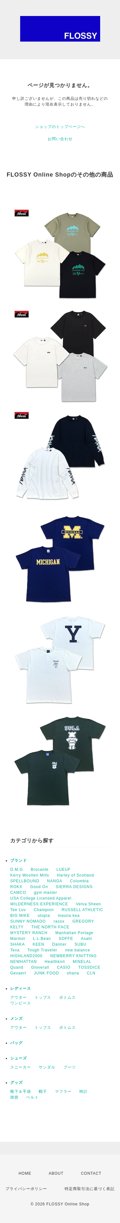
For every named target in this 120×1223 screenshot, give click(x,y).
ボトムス (67, 997)
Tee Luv (18, 910)
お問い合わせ (60, 139)
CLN (91, 973)
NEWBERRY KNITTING (73, 956)
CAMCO (18, 892)
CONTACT (91, 1173)
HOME (25, 1173)
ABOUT (56, 1173)
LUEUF (63, 869)
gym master (45, 892)
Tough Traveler (42, 950)
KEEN (38, 944)
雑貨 (14, 1097)
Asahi (86, 938)
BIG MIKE (20, 915)
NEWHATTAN (23, 961)
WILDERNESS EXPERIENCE (39, 904)
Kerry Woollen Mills (29, 875)
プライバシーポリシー (26, 1189)
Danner (59, 944)
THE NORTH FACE (50, 927)
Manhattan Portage (74, 933)
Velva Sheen (88, 904)
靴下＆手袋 (20, 1091)
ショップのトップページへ (60, 126)
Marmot (17, 938)
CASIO (63, 967)
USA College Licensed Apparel (40, 898)
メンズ (16, 1018)
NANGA (54, 881)
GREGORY (83, 921)
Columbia (79, 881)
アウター (18, 997)
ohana (73, 973)
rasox (58, 921)
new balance (77, 950)
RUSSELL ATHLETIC (82, 910)
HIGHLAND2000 (26, 956)
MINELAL (82, 961)
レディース (20, 988)
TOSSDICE (89, 967)
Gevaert (18, 973)
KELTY (17, 927)
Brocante (40, 869)
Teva (15, 950)
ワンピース (20, 1003)
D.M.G (16, 869)
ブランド (18, 860)
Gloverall (40, 967)
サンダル (47, 1067)
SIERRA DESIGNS (74, 887)
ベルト (32, 1097)
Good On (39, 887)
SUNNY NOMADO (28, 921)
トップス (43, 997)
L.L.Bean (42, 938)
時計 (83, 1091)
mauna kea (69, 915)
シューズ (18, 1058)
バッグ (16, 1043)
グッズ (16, 1082)
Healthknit (55, 961)
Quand (16, 967)
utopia (44, 915)
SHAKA (17, 944)
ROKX (16, 887)
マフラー (63, 1091)
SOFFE (66, 938)
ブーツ (69, 1067)
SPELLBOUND (24, 881)
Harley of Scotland (75, 875)
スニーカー (20, 1067)
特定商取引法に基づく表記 (90, 1189)
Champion (44, 910)
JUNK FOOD (46, 973)
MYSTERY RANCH (29, 933)
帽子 (43, 1091)
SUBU (80, 944)
